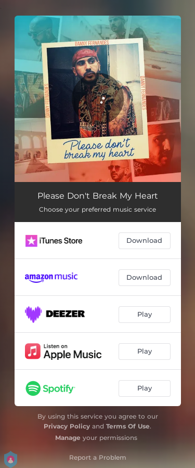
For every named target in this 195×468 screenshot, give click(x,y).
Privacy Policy (67, 426)
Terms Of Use (128, 426)
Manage (68, 437)
